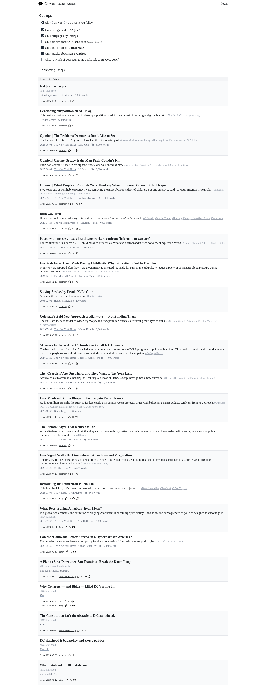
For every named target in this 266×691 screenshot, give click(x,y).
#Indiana (90, 271)
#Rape (73, 193)
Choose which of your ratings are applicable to (80, 59)
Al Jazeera (59, 247)
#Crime (153, 165)
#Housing (157, 140)
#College (150, 353)
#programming (192, 115)
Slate (42, 624)
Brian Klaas (75, 439)
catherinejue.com (49, 95)
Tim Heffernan (86, 521)
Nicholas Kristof (87, 198)
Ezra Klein (83, 144)
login (224, 3)
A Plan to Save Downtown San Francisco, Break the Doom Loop (85, 562)
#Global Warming (207, 321)
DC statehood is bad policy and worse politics (72, 640)
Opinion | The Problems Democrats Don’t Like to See (77, 136)
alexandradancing (67, 576)
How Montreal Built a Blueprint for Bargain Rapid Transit (81, 398)
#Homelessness (48, 566)
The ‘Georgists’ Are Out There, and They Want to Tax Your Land (86, 373)
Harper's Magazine (64, 300)
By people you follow (78, 22)
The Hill (44, 649)
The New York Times (65, 144)
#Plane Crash (182, 165)
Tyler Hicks (73, 247)
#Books (124, 140)
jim (60, 601)
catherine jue (66, 95)
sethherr (62, 101)
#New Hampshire (150, 488)
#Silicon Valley (100, 463)
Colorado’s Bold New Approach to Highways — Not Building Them (88, 316)
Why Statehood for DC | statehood (64, 665)
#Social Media (84, 193)
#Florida (181, 541)
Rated (45, 79)
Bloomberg (60, 411)
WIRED (58, 468)
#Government (53, 406)
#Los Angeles (84, 406)
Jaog (61, 498)
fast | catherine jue (53, 86)
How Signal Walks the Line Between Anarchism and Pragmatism (86, 455)
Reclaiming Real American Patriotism (67, 484)
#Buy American (48, 516)
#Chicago (146, 140)
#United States (217, 243)
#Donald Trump (163, 218)
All (45, 22)
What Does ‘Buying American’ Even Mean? (71, 508)
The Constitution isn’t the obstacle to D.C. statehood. (77, 616)
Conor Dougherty (87, 382)
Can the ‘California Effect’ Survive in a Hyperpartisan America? (86, 537)
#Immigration (190, 218)
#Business (219, 402)
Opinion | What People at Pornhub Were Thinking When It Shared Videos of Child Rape (103, 185)
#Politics (204, 243)
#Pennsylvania (103, 271)
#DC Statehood (48, 591)
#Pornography (62, 193)
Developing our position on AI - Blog (66, 111)
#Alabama (218, 189)
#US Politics (190, 140)
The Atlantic (60, 439)
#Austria (144, 165)
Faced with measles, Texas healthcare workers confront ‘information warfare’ (95, 238)
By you (56, 22)
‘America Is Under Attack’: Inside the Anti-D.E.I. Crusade (81, 345)
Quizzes (72, 3)
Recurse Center (48, 120)
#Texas (179, 140)
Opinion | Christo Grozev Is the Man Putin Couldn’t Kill (80, 160)
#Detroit (168, 378)
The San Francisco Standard (54, 570)
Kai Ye (68, 468)
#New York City (175, 115)
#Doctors (66, 271)
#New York (98, 406)
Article (56, 79)
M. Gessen (83, 169)
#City (43, 406)
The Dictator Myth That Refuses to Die (67, 427)
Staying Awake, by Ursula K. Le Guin (66, 292)
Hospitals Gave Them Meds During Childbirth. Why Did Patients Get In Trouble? (98, 263)
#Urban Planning (206, 378)
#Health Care (79, 271)
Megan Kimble (86, 329)
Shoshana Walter (86, 276)
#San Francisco (48, 90)
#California (135, 140)
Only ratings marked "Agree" (60, 30)
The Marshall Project (65, 276)
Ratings (61, 3)
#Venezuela (217, 218)
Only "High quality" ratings (59, 35)
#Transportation (48, 325)
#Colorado (148, 218)
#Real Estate (169, 140)
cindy (61, 551)
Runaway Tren (50, 214)
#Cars (174, 541)
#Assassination (131, 165)
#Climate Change (177, 321)
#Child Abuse (47, 193)
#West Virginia (179, 488)
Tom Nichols (76, 492)
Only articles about (71, 41)
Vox (42, 595)
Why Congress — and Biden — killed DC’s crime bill (77, 586)
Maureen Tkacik (88, 222)
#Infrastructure (68, 406)
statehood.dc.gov (48, 674)
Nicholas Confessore (89, 357)
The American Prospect (66, 222)
